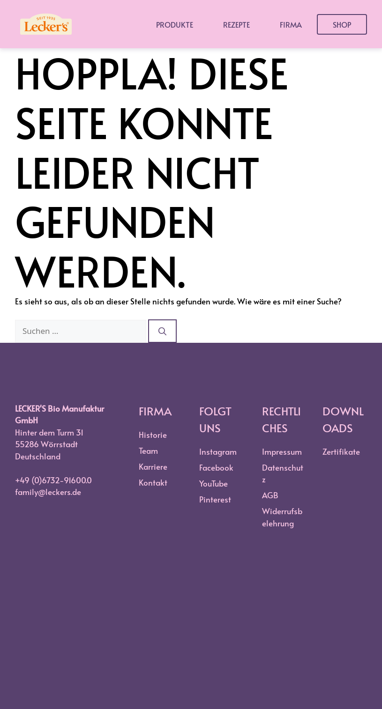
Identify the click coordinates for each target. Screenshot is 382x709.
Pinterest (215, 499)
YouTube (213, 483)
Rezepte (236, 24)
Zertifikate (341, 451)
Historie (153, 434)
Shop (342, 24)
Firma (291, 24)
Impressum (282, 451)
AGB (270, 495)
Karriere (153, 466)
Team (148, 450)
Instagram (218, 451)
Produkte (174, 24)
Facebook (216, 467)
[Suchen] (162, 331)
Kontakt (153, 482)
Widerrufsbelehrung (282, 517)
